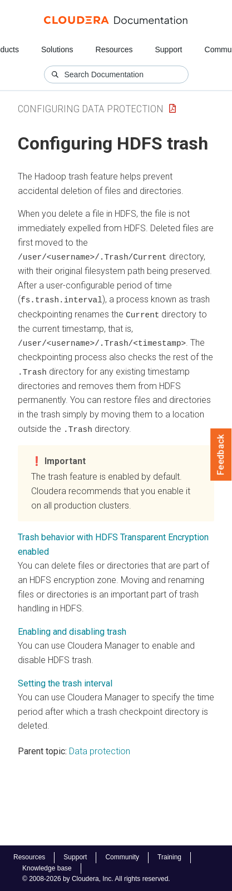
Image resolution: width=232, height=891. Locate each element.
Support (168, 49)
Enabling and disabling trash (72, 630)
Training (169, 857)
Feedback (221, 454)
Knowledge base (47, 868)
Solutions (57, 49)
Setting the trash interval (65, 681)
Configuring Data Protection (91, 108)
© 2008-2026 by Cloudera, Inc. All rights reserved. (96, 879)
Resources (114, 49)
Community (122, 857)
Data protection (99, 749)
